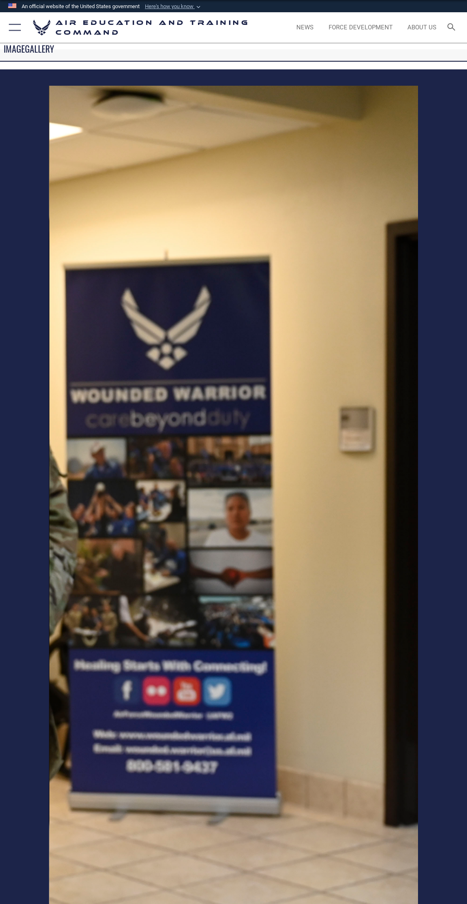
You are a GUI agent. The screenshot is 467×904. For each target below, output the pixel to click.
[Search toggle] (452, 27)
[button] (173, 6)
